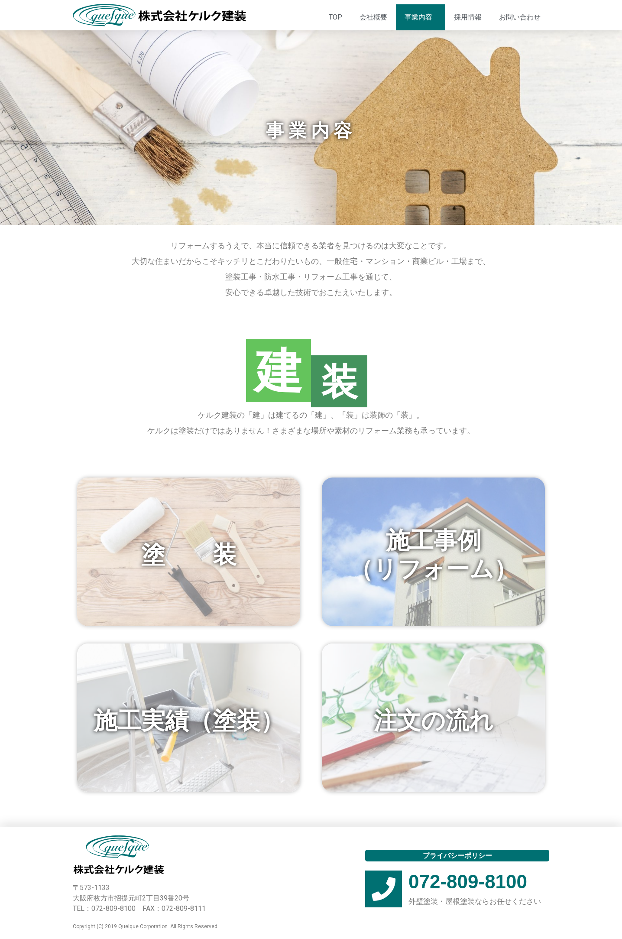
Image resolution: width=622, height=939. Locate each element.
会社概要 (373, 17)
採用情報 (468, 17)
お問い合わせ (520, 17)
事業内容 (421, 17)
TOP (335, 17)
